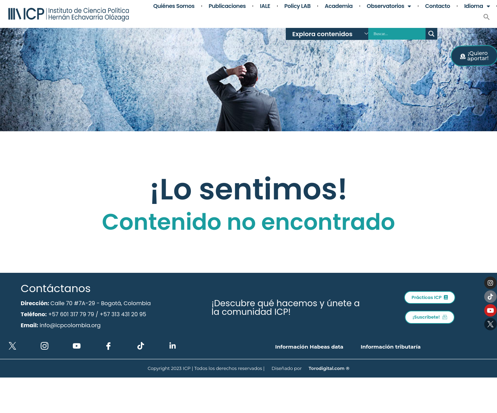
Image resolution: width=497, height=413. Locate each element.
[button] (486, 17)
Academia (339, 6)
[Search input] (398, 34)
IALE (265, 6)
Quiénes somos (174, 6)
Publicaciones (227, 6)
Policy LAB (297, 6)
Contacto (437, 6)
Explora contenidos (330, 34)
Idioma (477, 6)
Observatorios (389, 6)
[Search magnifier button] (431, 34)
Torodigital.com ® (329, 368)
